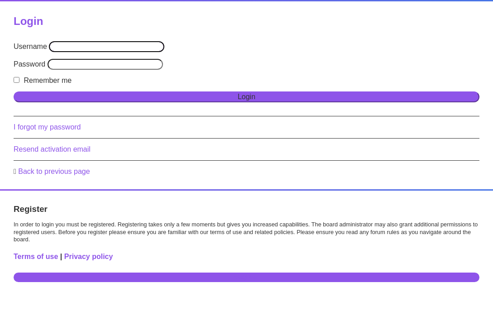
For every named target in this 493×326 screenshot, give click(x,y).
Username (30, 46)
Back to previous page (54, 171)
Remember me (43, 80)
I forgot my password (47, 127)
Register (246, 277)
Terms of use (36, 256)
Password (29, 64)
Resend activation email (52, 149)
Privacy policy (88, 256)
